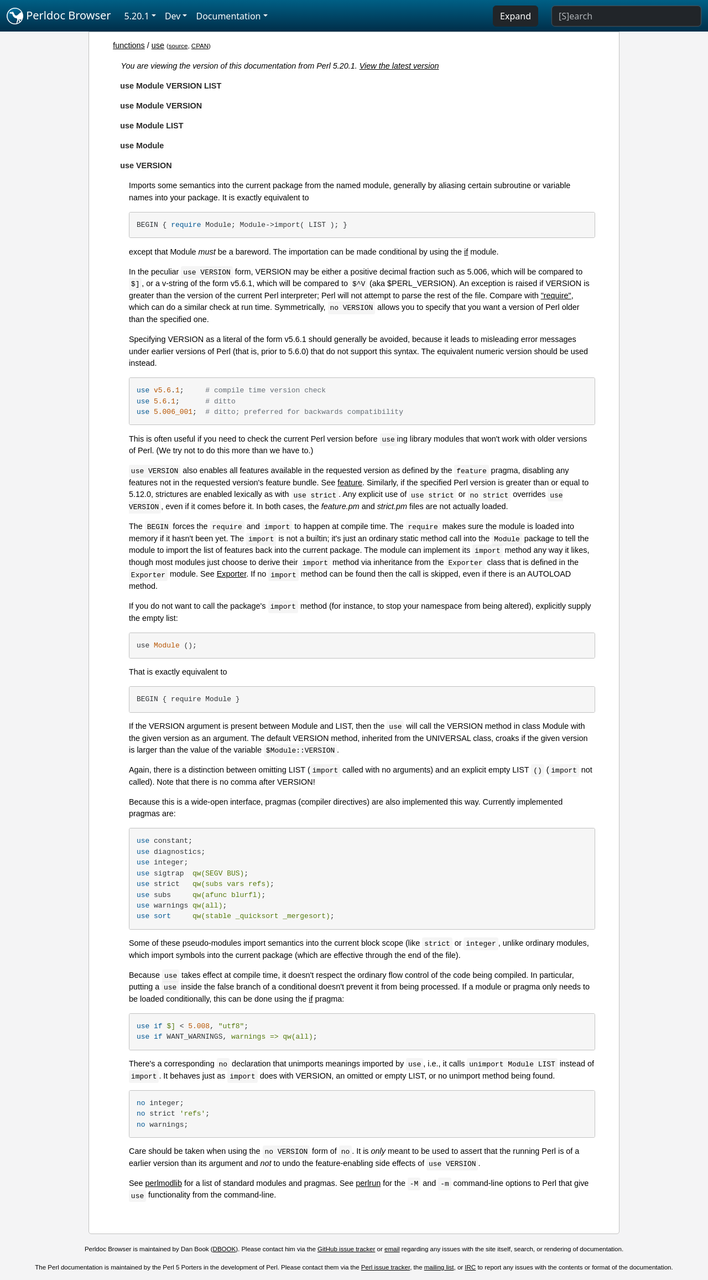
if (466, 251)
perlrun (368, 1183)
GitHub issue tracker (346, 1249)
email (392, 1249)
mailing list (439, 1267)
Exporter (232, 573)
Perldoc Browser (59, 16)
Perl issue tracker (385, 1267)
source (178, 46)
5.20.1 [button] (136, 16)
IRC (470, 1267)
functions (129, 45)
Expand (515, 16)
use (158, 45)
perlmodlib (163, 1183)
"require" (556, 295)
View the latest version (399, 65)
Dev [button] (173, 16)
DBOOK (224, 1249)
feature (349, 482)
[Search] (626, 16)
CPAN (200, 46)
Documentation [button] (228, 16)
